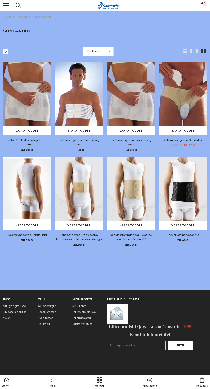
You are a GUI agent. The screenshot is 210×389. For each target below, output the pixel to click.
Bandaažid (23, 17)
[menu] (6, 5)
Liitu (180, 345)
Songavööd (43, 17)
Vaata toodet (27, 130)
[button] (185, 51)
